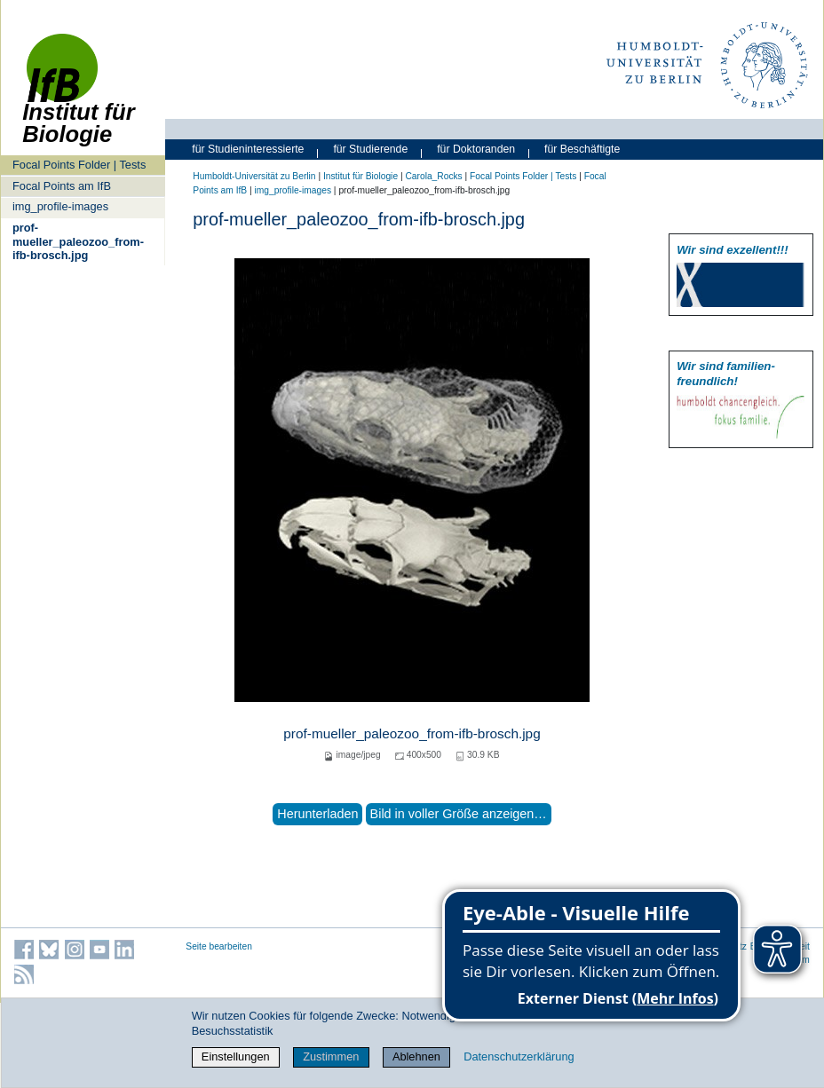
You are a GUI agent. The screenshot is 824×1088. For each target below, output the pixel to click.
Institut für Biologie (360, 176)
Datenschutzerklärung (519, 1056)
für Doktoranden (476, 149)
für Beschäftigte (582, 149)
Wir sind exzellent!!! (732, 249)
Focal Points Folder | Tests (79, 164)
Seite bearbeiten (219, 946)
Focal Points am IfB (61, 186)
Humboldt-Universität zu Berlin (254, 176)
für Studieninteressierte (248, 149)
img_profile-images (60, 206)
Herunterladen (317, 814)
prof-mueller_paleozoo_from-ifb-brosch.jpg (78, 241)
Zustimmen (331, 1056)
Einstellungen (236, 1056)
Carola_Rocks (433, 176)
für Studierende (370, 149)
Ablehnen (416, 1056)
